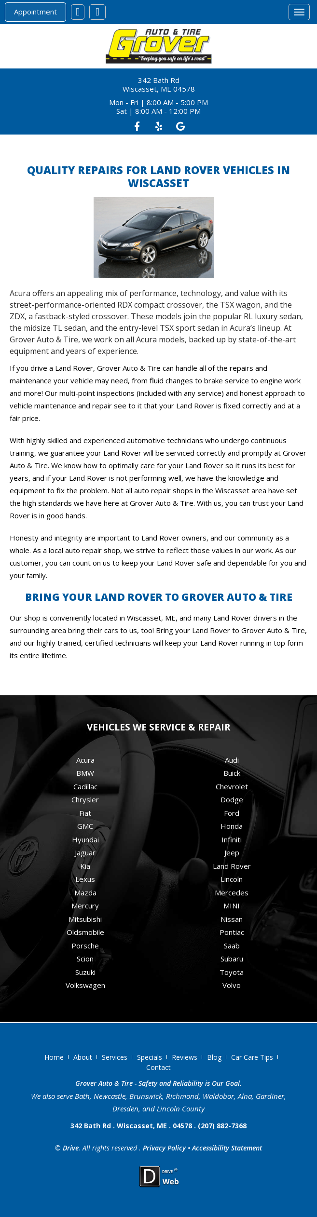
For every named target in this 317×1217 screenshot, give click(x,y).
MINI (231, 905)
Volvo (231, 985)
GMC (85, 826)
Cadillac (85, 786)
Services (114, 1057)
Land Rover (232, 866)
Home (54, 1057)
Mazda (85, 892)
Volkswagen (85, 985)
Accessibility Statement (227, 1147)
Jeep (231, 852)
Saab (232, 945)
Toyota (232, 972)
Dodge (232, 799)
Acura (85, 760)
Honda (232, 826)
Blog (214, 1057)
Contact (158, 1067)
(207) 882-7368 (222, 1125)
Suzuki (85, 972)
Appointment (35, 11)
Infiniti (231, 839)
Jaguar (85, 852)
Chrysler (85, 799)
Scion (85, 958)
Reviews (184, 1057)
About (82, 1057)
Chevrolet (232, 786)
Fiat (85, 813)
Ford (231, 813)
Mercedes (231, 892)
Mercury (85, 905)
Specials (149, 1057)
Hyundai (85, 839)
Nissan (232, 919)
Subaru (232, 958)
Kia (85, 866)
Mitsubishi (85, 919)
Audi (232, 760)
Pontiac (232, 932)
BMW (85, 773)
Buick (231, 773)
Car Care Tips (252, 1057)
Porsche (85, 945)
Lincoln (232, 879)
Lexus (85, 879)
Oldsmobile (85, 932)
